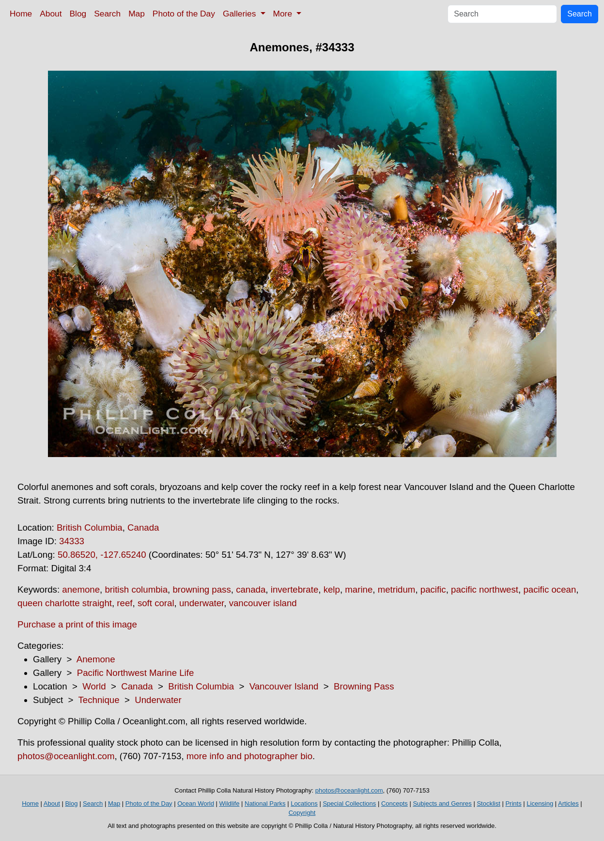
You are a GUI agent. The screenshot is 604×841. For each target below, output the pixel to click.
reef (124, 603)
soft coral (156, 603)
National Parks (265, 803)
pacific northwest (484, 589)
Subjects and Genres (442, 803)
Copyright (302, 812)
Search (107, 13)
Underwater (158, 700)
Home (21, 13)
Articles (568, 803)
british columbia (136, 589)
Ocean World (195, 803)
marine (358, 589)
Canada (143, 527)
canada (250, 589)
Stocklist (488, 803)
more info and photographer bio (249, 756)
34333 (71, 541)
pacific (433, 589)
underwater (201, 603)
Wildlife (229, 803)
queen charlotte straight (64, 603)
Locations (304, 803)
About (51, 13)
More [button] (283, 13)
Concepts (394, 803)
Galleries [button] (240, 13)
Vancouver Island (284, 686)
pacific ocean (549, 589)
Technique (99, 700)
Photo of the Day (184, 13)
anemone (81, 589)
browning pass (201, 589)
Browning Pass (364, 686)
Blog (78, 13)
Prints (513, 803)
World (94, 686)
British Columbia (90, 527)
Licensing (540, 803)
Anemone (96, 659)
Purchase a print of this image (77, 624)
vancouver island (263, 603)
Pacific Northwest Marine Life (135, 673)
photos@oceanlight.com (65, 756)
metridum (397, 589)
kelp (332, 589)
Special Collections (349, 803)
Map (136, 13)
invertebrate (295, 589)
